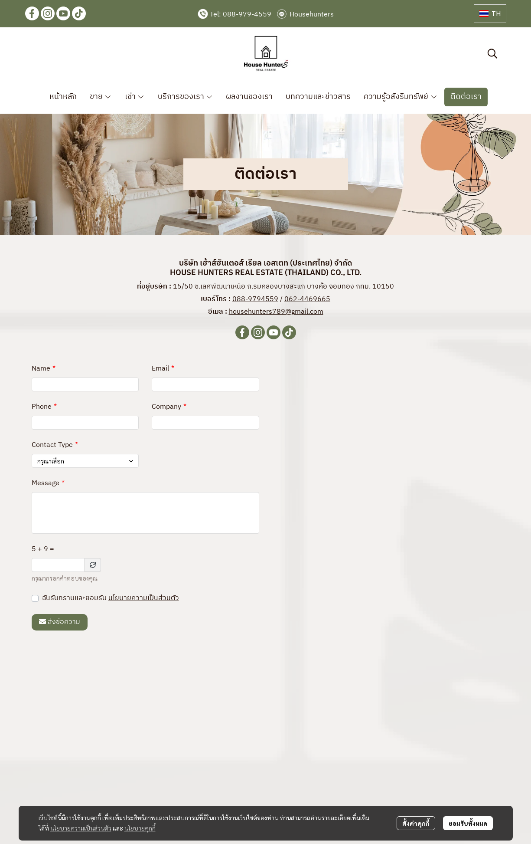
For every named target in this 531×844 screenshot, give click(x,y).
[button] (490, 13)
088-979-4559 (247, 14)
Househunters (312, 14)
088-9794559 (255, 299)
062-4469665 (307, 299)
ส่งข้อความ (59, 622)
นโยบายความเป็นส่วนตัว (143, 598)
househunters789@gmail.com (276, 312)
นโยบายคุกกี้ (140, 828)
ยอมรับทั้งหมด (468, 823)
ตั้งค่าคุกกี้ (416, 823)
